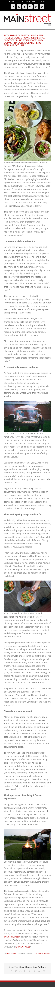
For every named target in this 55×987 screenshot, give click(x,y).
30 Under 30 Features (42, 953)
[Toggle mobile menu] (49, 25)
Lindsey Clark (11, 953)
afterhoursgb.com (12, 936)
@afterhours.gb (23, 946)
